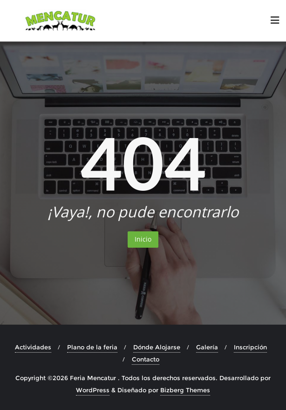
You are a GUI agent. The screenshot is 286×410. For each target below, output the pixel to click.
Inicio (143, 239)
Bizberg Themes (185, 390)
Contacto (145, 359)
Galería (207, 347)
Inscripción (250, 347)
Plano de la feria (92, 347)
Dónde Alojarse (156, 347)
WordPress (92, 390)
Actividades (33, 347)
